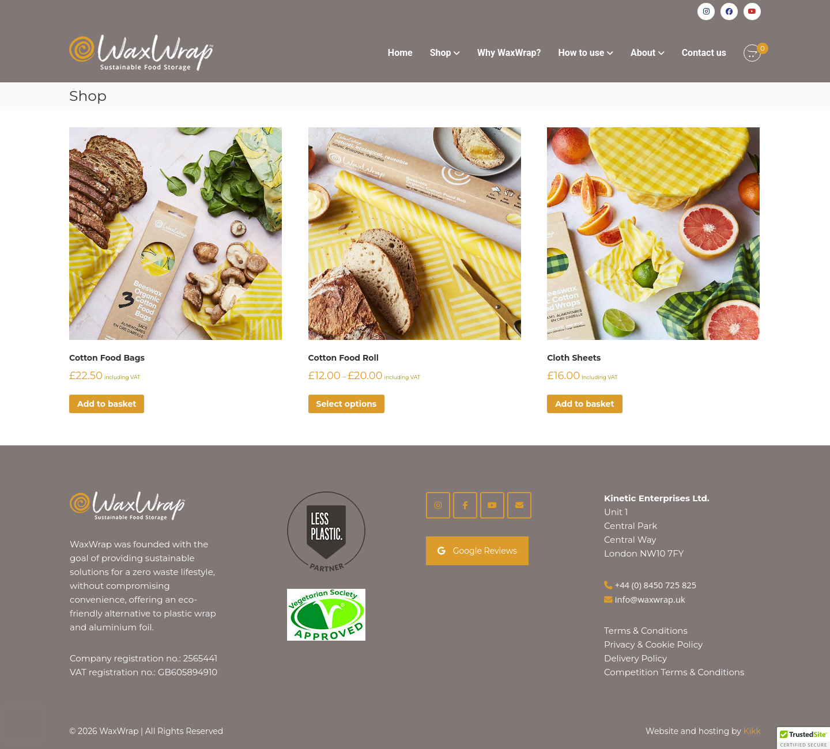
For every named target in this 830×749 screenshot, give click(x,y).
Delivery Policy (635, 658)
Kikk (752, 731)
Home (400, 52)
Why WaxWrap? (509, 52)
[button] (803, 738)
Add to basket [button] (106, 404)
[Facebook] (465, 505)
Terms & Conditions (646, 630)
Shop (440, 52)
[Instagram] (438, 505)
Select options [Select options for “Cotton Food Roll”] (346, 404)
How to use (581, 52)
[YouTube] (492, 505)
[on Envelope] (519, 505)
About (643, 52)
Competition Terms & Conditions (674, 672)
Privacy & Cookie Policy (653, 644)
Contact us (704, 52)
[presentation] (22, 723)
